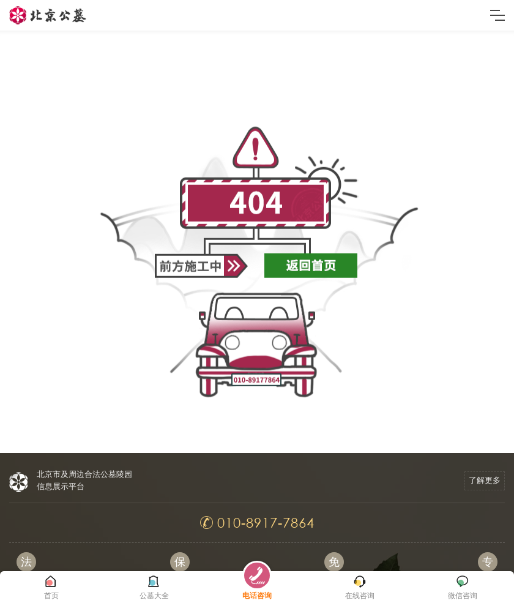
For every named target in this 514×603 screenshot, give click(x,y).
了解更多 (485, 480)
